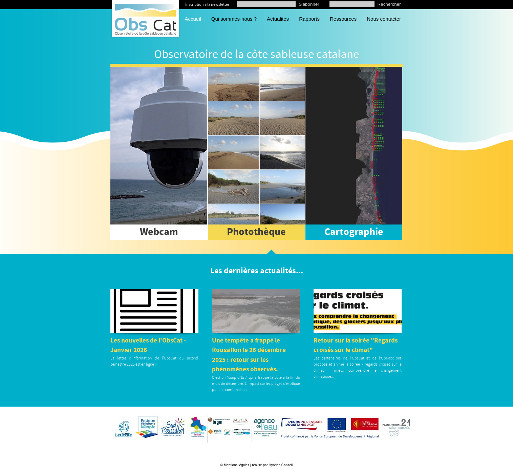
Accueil (193, 19)
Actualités (278, 19)
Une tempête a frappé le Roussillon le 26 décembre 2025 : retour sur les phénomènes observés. (249, 355)
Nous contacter (384, 19)
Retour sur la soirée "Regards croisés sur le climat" (356, 345)
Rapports (309, 19)
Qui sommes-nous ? (234, 19)
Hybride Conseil (281, 465)
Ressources (343, 19)
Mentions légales (236, 465)
